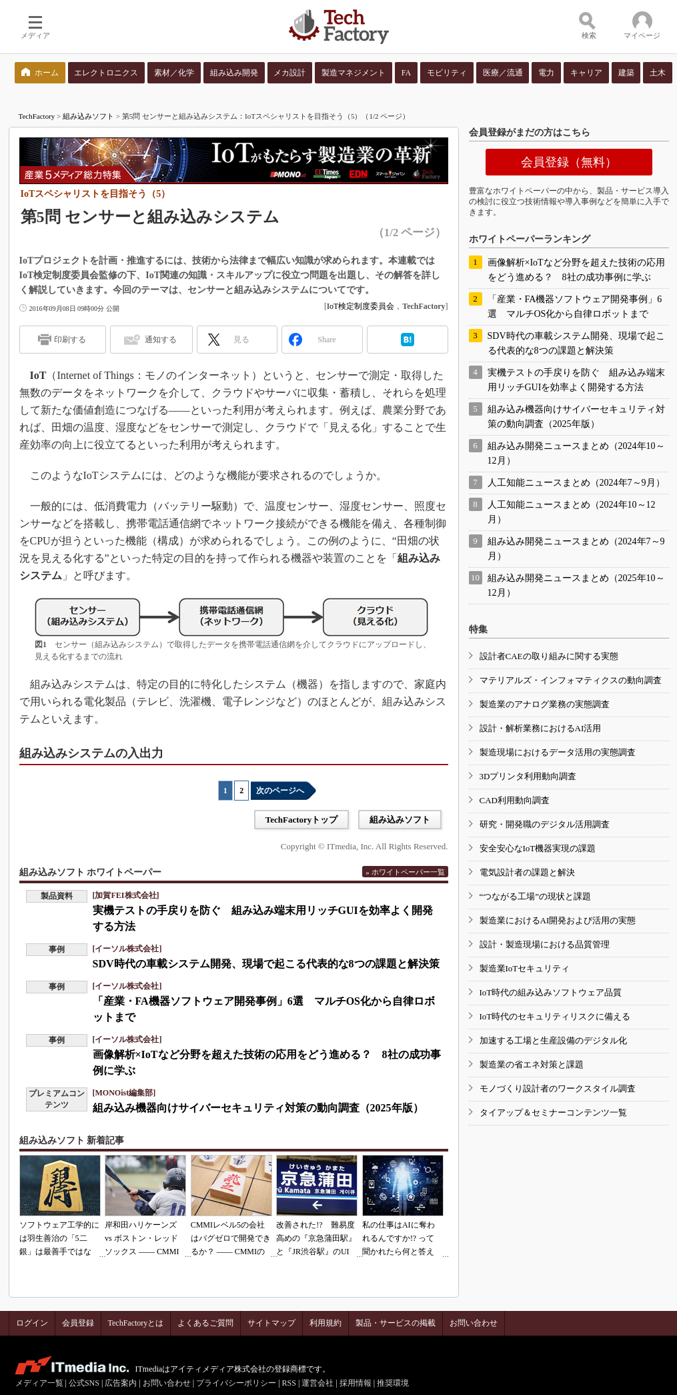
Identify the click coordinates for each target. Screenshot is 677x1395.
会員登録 (78, 1323)
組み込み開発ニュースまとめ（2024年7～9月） (576, 548)
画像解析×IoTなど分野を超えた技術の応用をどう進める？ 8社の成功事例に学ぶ (576, 270)
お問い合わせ (474, 1323)
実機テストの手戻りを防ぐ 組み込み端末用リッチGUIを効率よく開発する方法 (576, 380)
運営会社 (317, 1383)
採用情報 (356, 1383)
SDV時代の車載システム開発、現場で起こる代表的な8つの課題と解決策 (266, 963)
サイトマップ (271, 1323)
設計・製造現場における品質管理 (545, 944)
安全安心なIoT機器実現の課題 (538, 848)
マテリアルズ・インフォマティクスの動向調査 (571, 680)
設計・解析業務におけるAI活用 (541, 728)
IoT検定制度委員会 (360, 306)
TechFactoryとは (136, 1323)
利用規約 (325, 1323)
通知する (161, 339)
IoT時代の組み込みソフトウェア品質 (551, 992)
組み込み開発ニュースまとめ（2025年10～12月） (576, 585)
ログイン (32, 1323)
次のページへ (280, 790)
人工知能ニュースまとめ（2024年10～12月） (572, 512)
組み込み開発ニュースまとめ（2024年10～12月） (576, 453)
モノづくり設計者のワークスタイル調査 (558, 1088)
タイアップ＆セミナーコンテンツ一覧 (553, 1112)
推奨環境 (393, 1383)
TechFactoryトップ (301, 820)
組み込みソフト (88, 116)
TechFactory (37, 116)
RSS (289, 1383)
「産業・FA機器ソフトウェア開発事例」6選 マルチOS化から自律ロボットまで (575, 306)
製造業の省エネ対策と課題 (532, 1064)
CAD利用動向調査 (515, 800)
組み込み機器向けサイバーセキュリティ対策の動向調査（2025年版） (258, 1107)
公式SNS (84, 1383)
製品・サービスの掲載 (396, 1323)
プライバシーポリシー (236, 1383)
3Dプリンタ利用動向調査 (528, 776)
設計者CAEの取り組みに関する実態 (549, 656)
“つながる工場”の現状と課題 (536, 896)
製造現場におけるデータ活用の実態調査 (558, 752)
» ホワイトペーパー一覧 (405, 872)
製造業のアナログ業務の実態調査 (545, 704)
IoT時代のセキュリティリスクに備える (555, 1016)
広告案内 (121, 1383)
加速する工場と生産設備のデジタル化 (553, 1040)
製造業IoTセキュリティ (525, 968)
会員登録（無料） (569, 162)
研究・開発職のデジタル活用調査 (545, 824)
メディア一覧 (39, 1383)
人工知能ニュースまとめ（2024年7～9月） (576, 483)
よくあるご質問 (205, 1323)
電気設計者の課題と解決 (527, 872)
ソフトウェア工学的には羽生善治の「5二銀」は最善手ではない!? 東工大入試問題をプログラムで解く (59, 1251)
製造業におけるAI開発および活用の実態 (558, 920)
